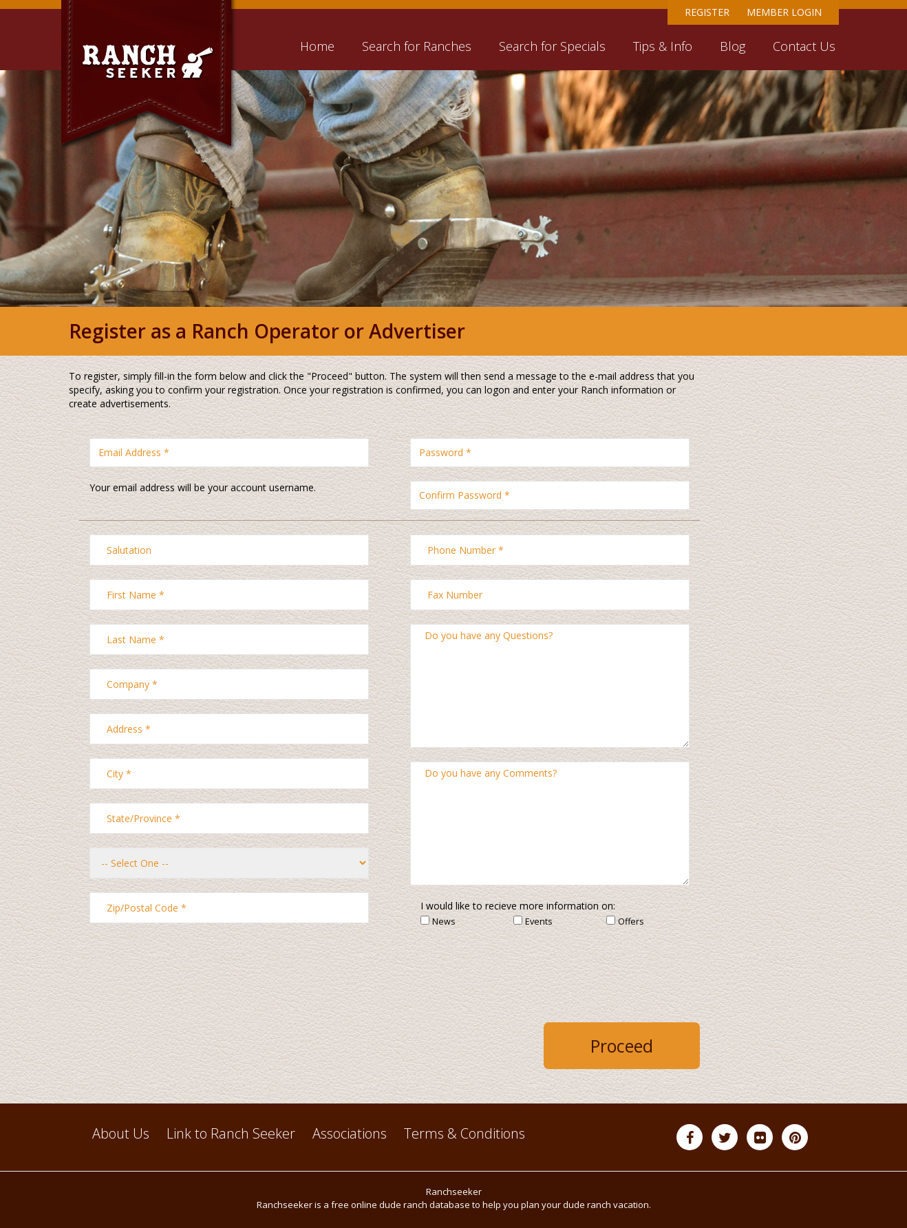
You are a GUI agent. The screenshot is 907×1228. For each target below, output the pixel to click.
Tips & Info (662, 46)
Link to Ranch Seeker (231, 1133)
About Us (120, 1133)
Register (707, 12)
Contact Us (804, 46)
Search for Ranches (416, 46)
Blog (732, 46)
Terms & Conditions (464, 1133)
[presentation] (584, 971)
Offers (631, 921)
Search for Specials (552, 46)
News (444, 921)
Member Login (784, 12)
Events (539, 921)
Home (317, 46)
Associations (349, 1133)
